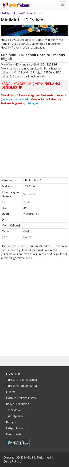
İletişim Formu (15, 428)
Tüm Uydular (14, 416)
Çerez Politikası (13, 461)
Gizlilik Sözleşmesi (39, 457)
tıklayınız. (34, 103)
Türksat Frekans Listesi (21, 380)
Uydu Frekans (16, 5)
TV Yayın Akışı (15, 410)
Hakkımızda (13, 434)
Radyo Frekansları (17, 404)
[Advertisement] (34, 141)
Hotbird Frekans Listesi (21, 398)
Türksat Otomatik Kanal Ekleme (21, 389)
